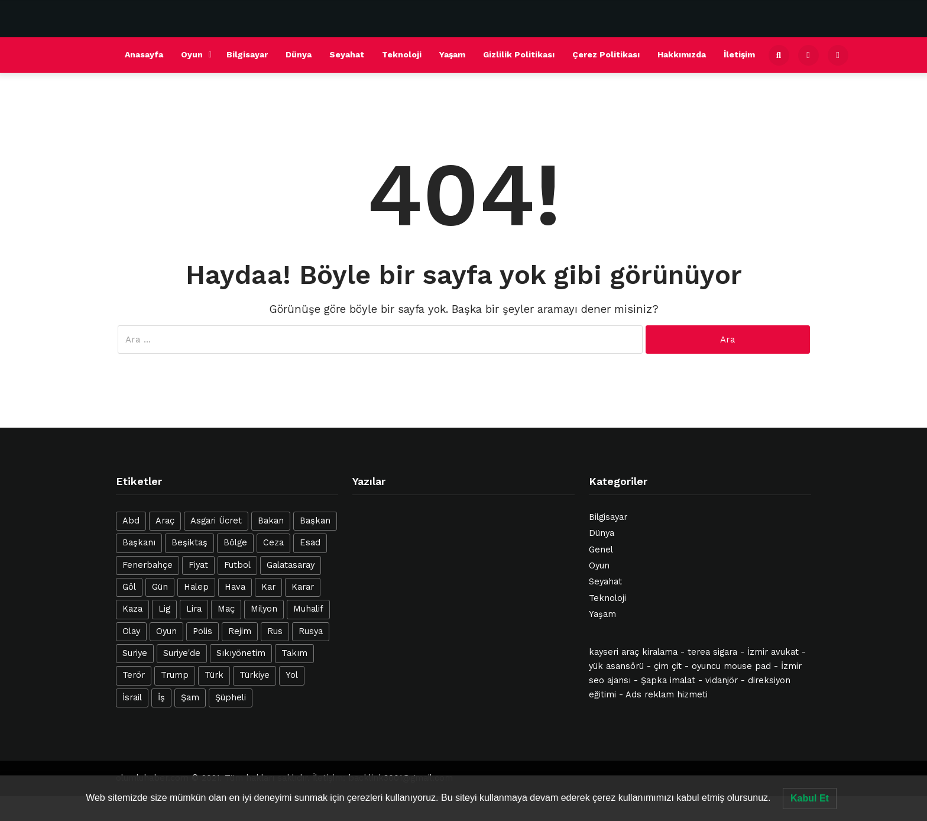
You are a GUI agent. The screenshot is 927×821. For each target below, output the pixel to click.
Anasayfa (144, 54)
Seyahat (346, 54)
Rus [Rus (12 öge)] (275, 631)
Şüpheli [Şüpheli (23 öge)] (230, 698)
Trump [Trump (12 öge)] (175, 675)
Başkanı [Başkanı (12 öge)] (138, 543)
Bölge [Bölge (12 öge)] (235, 543)
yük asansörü (616, 666)
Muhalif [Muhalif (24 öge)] (308, 609)
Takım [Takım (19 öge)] (294, 653)
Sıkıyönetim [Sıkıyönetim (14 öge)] (240, 653)
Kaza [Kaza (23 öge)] (132, 609)
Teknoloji (402, 54)
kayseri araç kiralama (633, 652)
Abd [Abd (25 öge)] (131, 521)
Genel (601, 550)
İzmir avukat (773, 652)
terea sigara (712, 652)
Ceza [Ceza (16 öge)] (273, 543)
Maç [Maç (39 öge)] (226, 609)
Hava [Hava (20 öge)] (235, 587)
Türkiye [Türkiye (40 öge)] (254, 675)
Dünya (299, 54)
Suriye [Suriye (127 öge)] (134, 653)
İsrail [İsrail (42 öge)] (132, 698)
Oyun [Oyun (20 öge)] (166, 631)
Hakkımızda (681, 54)
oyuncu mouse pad (731, 666)
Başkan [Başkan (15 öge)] (315, 521)
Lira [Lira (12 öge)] (194, 609)
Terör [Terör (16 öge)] (133, 675)
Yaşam (452, 54)
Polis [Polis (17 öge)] (202, 631)
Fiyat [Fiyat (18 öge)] (198, 565)
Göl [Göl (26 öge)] (129, 587)
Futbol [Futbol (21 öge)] (237, 565)
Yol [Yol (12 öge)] (292, 675)
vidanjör (721, 680)
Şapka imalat (668, 680)
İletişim (739, 54)
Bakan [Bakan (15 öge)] (271, 521)
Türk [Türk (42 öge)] (214, 675)
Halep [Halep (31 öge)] (196, 587)
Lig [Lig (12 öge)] (164, 609)
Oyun (192, 54)
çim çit (668, 666)
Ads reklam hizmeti (666, 695)
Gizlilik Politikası (519, 54)
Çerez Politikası (606, 54)
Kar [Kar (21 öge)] (268, 587)
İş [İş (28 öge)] (161, 698)
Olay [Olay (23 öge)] (131, 631)
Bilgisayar (247, 54)
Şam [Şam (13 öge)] (190, 698)
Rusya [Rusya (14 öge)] (311, 631)
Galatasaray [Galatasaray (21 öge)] (291, 565)
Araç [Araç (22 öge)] (164, 521)
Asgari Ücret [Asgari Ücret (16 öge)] (216, 521)
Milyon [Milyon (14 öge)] (264, 609)
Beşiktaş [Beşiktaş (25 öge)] (189, 543)
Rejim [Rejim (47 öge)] (239, 631)
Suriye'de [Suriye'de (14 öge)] (181, 653)
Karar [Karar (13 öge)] (302, 587)
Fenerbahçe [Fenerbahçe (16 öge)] (147, 565)
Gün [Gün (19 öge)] (160, 587)
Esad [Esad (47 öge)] (310, 543)
